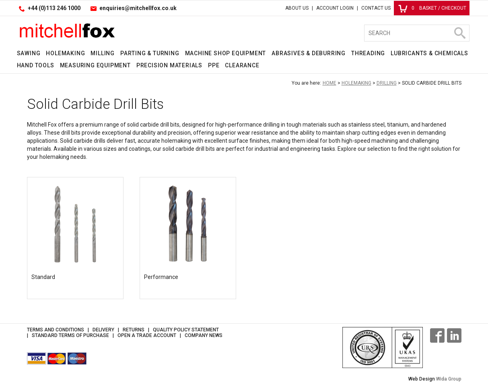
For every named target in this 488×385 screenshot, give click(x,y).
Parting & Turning (149, 53)
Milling (103, 53)
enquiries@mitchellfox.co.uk (138, 8)
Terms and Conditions (55, 330)
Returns (133, 330)
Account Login (335, 8)
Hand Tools (35, 65)
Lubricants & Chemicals (429, 53)
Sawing (29, 53)
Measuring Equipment (95, 65)
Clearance (242, 65)
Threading (368, 53)
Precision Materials (169, 65)
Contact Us (376, 8)
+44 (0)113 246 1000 (54, 8)
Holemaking (65, 53)
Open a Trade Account (146, 335)
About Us (297, 8)
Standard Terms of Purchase (70, 335)
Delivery (103, 330)
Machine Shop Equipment (225, 53)
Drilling (387, 83)
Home (329, 83)
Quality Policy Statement (186, 330)
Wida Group (448, 379)
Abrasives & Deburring (309, 53)
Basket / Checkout (432, 8)
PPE (213, 65)
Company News (203, 335)
